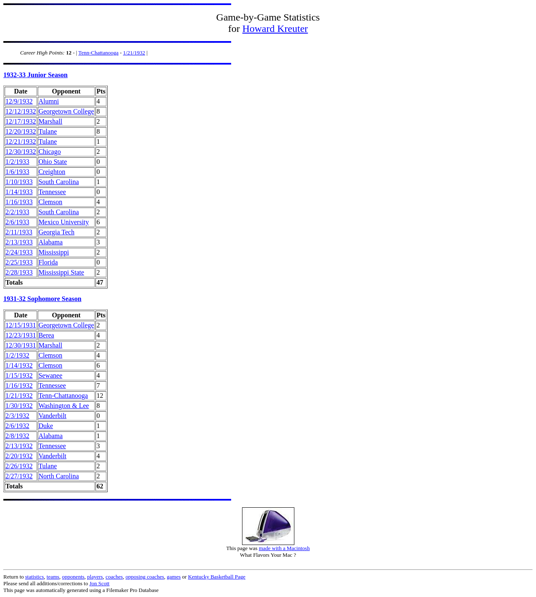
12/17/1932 (20, 121)
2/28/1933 (19, 272)
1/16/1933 (19, 201)
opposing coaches (145, 577)
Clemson (50, 201)
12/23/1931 (20, 335)
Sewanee (50, 375)
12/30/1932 (20, 151)
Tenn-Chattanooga (98, 52)
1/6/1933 (17, 171)
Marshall (50, 121)
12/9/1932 (19, 101)
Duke (46, 425)
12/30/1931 (20, 345)
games (173, 577)
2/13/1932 (19, 445)
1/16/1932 (19, 385)
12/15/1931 (20, 325)
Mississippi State (61, 272)
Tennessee (52, 191)
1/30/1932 (19, 405)
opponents (73, 577)
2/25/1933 (19, 262)
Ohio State (53, 161)
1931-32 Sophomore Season (42, 298)
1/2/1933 (17, 161)
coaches (114, 577)
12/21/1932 (20, 141)
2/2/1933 (17, 211)
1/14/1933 (19, 191)
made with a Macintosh (284, 548)
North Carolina (59, 476)
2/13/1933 (19, 242)
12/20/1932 (20, 131)
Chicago (50, 151)
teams (52, 577)
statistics (34, 577)
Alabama (51, 242)
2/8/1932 (17, 435)
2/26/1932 (19, 466)
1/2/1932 (17, 355)
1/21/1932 (134, 52)
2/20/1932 (19, 455)
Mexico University (64, 222)
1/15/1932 (19, 375)
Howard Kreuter (275, 28)
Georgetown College (66, 111)
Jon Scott (99, 583)
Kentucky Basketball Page (216, 577)
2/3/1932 (17, 415)
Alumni (49, 101)
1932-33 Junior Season (35, 74)
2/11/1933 (18, 232)
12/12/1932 (20, 111)
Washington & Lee (64, 405)
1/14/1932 (19, 365)
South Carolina (59, 181)
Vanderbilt (53, 415)
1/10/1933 (19, 181)
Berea (46, 335)
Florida (48, 262)
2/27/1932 (19, 476)
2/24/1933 (19, 252)
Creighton (52, 171)
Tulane (48, 131)
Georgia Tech (57, 232)
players (95, 577)
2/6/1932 (17, 425)
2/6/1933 (17, 222)
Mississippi (54, 252)
